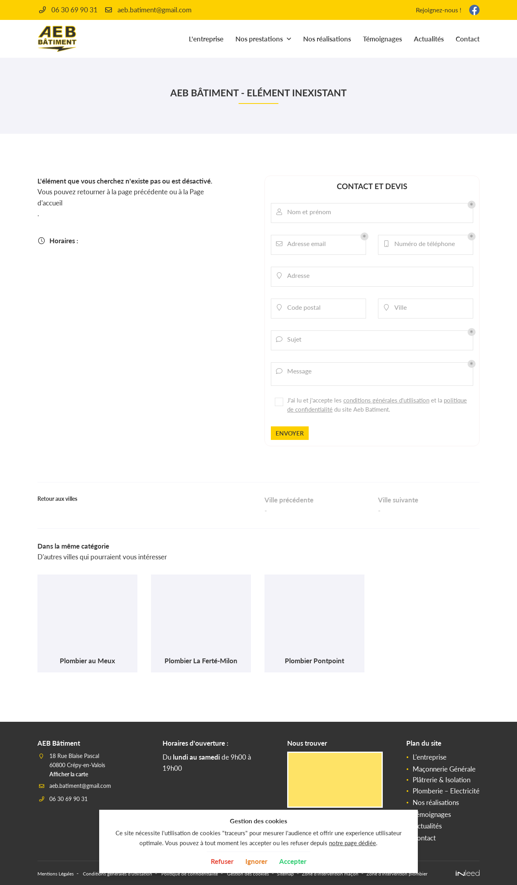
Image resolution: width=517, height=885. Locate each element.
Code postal (300, 308)
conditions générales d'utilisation (386, 396)
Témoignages (382, 39)
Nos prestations (259, 39)
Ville (396, 308)
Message (295, 372)
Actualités (429, 39)
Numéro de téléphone (420, 245)
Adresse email (302, 245)
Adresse (294, 277)
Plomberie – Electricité (446, 770)
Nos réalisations (327, 39)
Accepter (292, 861)
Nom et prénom (305, 213)
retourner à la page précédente (122, 192)
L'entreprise (206, 39)
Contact (468, 39)
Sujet (290, 340)
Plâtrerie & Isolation (441, 759)
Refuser (222, 861)
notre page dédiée (352, 842)
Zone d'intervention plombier (477, 851)
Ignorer (256, 861)
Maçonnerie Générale (444, 748)
